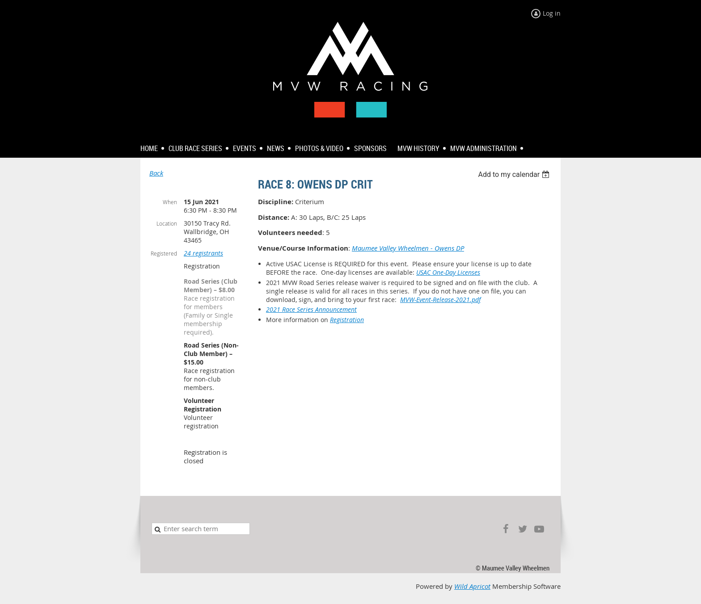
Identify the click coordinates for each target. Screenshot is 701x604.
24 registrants (203, 253)
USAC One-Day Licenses (448, 272)
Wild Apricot (472, 586)
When (170, 202)
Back (156, 173)
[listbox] (515, 174)
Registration (347, 319)
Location (166, 223)
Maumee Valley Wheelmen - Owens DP (408, 248)
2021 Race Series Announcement (311, 309)
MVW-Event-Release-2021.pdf (440, 299)
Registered (164, 253)
